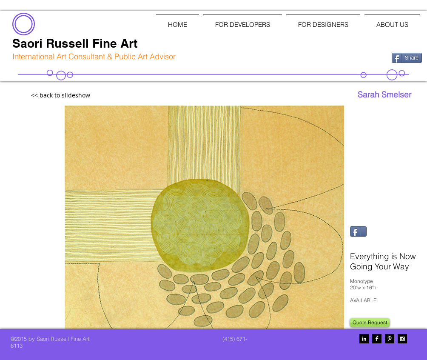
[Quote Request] (370, 322)
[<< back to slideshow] (79, 95)
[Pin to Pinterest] (360, 243)
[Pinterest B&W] (389, 338)
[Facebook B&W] (376, 338)
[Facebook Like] (341, 57)
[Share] (407, 58)
